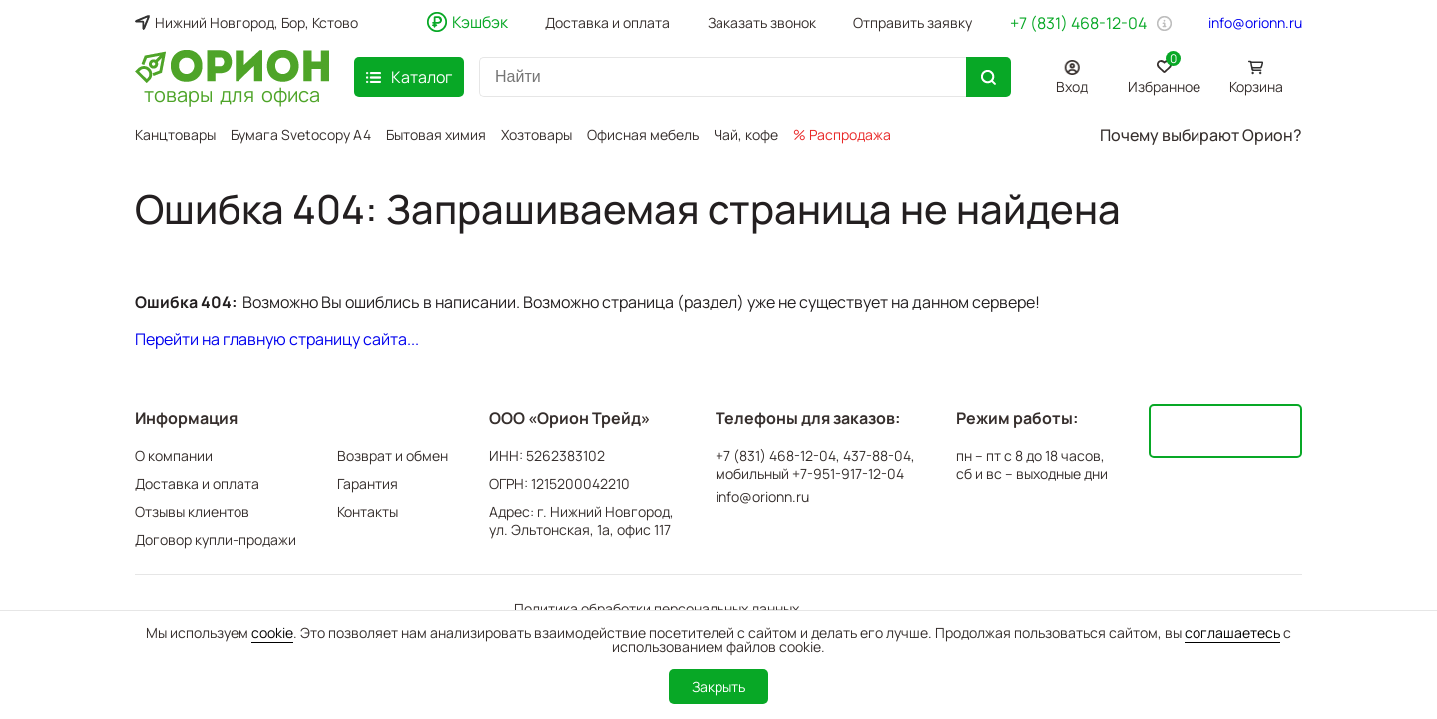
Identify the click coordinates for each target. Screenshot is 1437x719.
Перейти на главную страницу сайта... (277, 339)
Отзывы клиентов (192, 511)
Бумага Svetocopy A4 (301, 134)
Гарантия (367, 483)
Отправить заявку (912, 23)
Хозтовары (536, 134)
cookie (272, 632)
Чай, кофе (746, 134)
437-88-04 (877, 456)
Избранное (1164, 73)
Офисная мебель (643, 134)
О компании (174, 455)
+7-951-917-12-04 (848, 474)
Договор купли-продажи (215, 539)
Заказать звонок (762, 23)
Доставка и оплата (607, 23)
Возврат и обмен (392, 455)
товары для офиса (232, 93)
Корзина (1256, 86)
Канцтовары (175, 134)
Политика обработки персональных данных (656, 608)
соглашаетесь (1232, 632)
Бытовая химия (436, 134)
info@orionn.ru (1255, 23)
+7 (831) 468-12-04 (1078, 23)
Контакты (367, 511)
